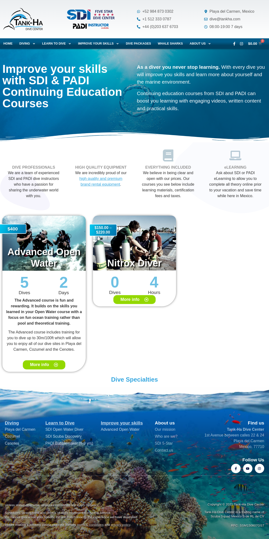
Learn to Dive (60, 422)
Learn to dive (56, 44)
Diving (27, 44)
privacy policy (120, 525)
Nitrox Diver (134, 263)
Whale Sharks (170, 43)
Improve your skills (98, 44)
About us (200, 44)
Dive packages (138, 43)
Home (7, 43)
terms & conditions (90, 525)
